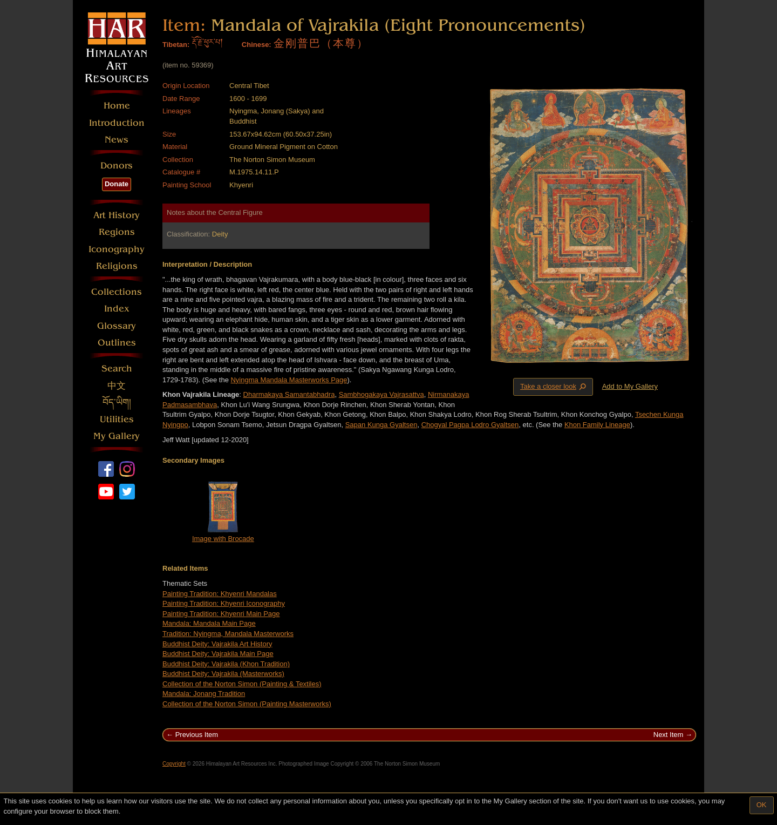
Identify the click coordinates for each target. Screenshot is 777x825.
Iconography (116, 249)
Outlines (117, 342)
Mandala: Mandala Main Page (209, 623)
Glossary (116, 326)
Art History (116, 215)
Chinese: (256, 44)
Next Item (668, 735)
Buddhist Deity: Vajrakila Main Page (218, 654)
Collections (116, 292)
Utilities (117, 419)
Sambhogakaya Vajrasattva (381, 394)
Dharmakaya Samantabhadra (289, 394)
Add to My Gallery (630, 386)
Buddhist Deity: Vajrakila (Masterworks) (223, 674)
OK (761, 805)
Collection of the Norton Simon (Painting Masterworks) (246, 704)
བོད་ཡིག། (117, 402)
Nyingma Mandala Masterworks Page (288, 380)
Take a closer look (554, 386)
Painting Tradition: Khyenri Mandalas (219, 594)
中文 (116, 386)
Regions (117, 232)
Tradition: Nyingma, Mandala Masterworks (228, 634)
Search (116, 368)
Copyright (174, 764)
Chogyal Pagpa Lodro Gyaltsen (470, 425)
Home (117, 105)
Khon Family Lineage (597, 425)
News (116, 139)
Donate (116, 184)
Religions (117, 266)
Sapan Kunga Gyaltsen (381, 425)
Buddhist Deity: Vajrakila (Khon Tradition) (226, 664)
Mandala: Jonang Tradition (203, 693)
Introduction (117, 123)
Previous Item (196, 735)
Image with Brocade (223, 539)
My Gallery (116, 436)
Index (117, 308)
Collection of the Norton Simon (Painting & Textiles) (242, 684)
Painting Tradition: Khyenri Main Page (221, 614)
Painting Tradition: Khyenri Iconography (223, 603)
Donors (116, 165)
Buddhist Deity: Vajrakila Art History (217, 644)
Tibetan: (175, 44)
